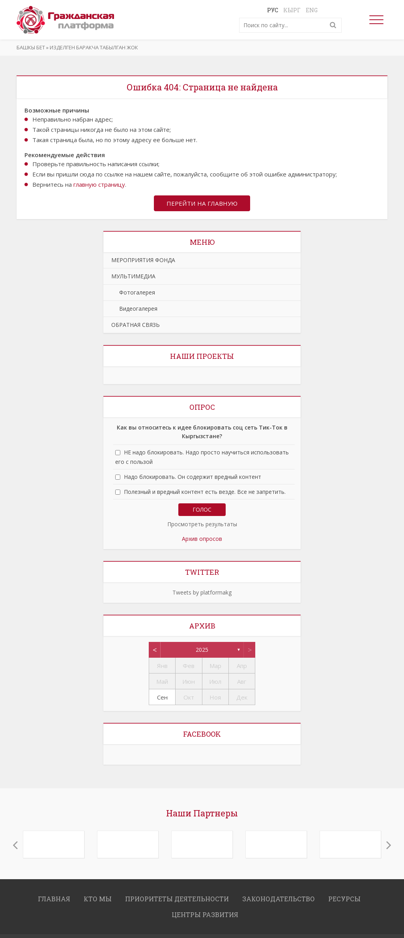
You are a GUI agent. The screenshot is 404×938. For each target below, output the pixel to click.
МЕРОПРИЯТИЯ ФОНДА (143, 261)
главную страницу (99, 184)
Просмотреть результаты (202, 525)
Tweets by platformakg (202, 593)
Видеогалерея (134, 309)
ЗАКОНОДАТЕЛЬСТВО (278, 899)
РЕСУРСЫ (344, 899)
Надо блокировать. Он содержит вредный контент (192, 477)
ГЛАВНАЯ (54, 899)
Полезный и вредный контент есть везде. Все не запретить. (205, 492)
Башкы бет (31, 47)
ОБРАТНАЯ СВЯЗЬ (135, 325)
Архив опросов (202, 539)
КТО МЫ (98, 899)
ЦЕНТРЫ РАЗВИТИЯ (205, 915)
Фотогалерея (133, 293)
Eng (312, 10)
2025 (202, 650)
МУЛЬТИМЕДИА (133, 277)
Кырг (292, 10)
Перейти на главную (202, 203)
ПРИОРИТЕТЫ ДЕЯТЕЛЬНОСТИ (177, 899)
